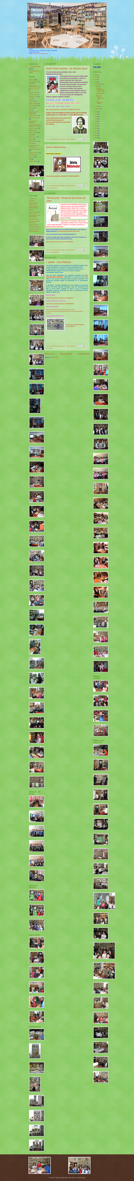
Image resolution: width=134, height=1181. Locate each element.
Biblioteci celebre (33, 92)
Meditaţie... (31, 130)
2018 (96, 121)
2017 (96, 123)
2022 (96, 111)
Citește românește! (33, 103)
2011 (96, 138)
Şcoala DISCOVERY (34, 229)
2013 (96, 133)
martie (97, 106)
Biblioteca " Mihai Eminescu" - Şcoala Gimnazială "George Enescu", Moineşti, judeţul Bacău (63, 12)
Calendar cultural (33, 96)
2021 (96, 114)
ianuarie (98, 108)
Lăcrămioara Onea (35, 66)
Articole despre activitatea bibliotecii (34, 86)
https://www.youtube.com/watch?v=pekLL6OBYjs (59, 241)
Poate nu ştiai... (54, 188)
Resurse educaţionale (34, 149)
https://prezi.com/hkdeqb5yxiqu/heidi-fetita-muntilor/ (63, 103)
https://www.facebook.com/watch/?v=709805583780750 (63, 109)
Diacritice (31, 210)
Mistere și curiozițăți (34, 132)
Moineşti (31, 134)
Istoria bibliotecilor (56, 147)
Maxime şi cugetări (33, 128)
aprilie (97, 86)
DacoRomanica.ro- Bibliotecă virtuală (33, 207)
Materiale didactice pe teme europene (34, 216)
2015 (96, 128)
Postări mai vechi (84, 354)
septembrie (99, 84)
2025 (96, 77)
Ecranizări (31, 107)
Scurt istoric (32, 154)
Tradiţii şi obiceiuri (33, 161)
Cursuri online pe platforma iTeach (33, 203)
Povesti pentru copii (34, 219)
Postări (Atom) (54, 357)
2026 (96, 75)
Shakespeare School (34, 227)
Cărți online (32, 101)
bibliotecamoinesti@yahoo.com (40, 53)
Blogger (83, 1177)
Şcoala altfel (32, 157)
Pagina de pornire (66, 354)
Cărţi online (32, 200)
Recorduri (31, 143)
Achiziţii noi (31, 79)
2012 (96, 135)
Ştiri (51, 348)
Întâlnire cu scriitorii (33, 115)
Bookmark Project (33, 94)
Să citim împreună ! (54, 252)
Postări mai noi (49, 354)
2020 (96, 116)
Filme (30, 109)
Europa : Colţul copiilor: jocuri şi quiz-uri (34, 212)
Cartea (30, 99)
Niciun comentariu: (71, 139)
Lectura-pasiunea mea (34, 117)
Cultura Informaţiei (33, 105)
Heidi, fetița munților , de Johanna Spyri (66, 68)
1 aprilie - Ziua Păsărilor (58, 262)
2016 (96, 126)
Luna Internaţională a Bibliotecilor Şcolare (34, 125)
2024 (96, 79)
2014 (96, 130)
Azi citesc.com (32, 198)
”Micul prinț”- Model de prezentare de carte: (100, 97)
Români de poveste (33, 224)
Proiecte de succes (33, 141)
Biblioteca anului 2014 (34, 89)
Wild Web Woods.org (34, 231)
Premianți (31, 139)
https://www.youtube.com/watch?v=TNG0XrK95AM (60, 303)
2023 (96, 82)
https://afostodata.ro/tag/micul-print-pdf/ (68, 231)
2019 (96, 118)
